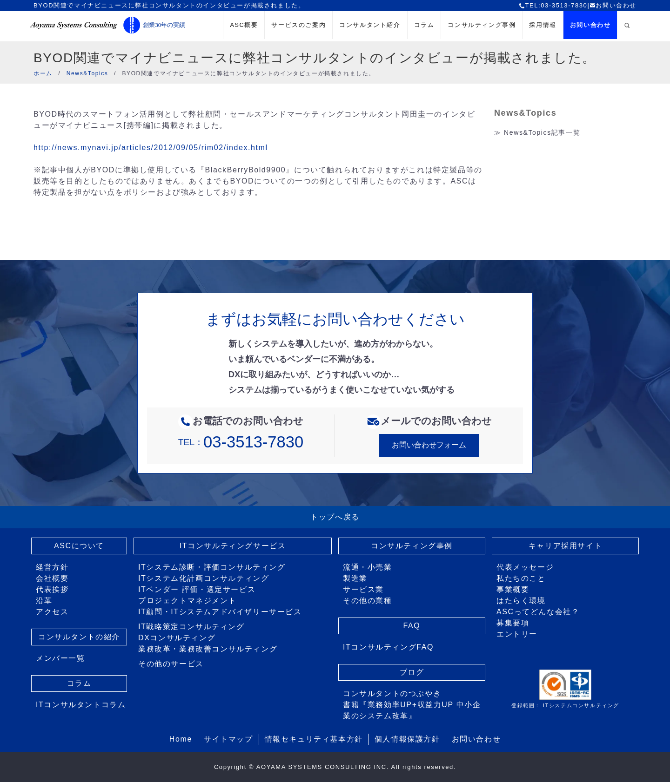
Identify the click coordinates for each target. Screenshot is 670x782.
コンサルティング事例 (482, 25)
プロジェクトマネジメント (187, 601)
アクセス (52, 612)
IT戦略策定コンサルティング (191, 627)
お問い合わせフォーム (429, 445)
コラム (424, 25)
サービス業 (363, 589)
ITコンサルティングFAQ (388, 647)
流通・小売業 (367, 567)
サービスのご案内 (298, 25)
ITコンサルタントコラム (81, 705)
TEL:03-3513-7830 (553, 5)
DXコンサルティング (176, 638)
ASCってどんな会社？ (538, 612)
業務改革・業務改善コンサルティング (207, 649)
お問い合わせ (613, 5)
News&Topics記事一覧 (542, 132)
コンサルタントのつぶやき (392, 693)
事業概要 (512, 589)
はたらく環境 (521, 601)
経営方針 (52, 567)
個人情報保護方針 (407, 739)
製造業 (355, 578)
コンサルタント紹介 (369, 25)
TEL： (240, 442)
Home (180, 739)
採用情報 (542, 25)
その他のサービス (171, 664)
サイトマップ (228, 739)
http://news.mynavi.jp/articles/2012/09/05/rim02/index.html (151, 147)
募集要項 (512, 623)
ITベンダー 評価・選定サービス (196, 589)
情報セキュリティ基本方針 (314, 739)
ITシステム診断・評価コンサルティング (212, 567)
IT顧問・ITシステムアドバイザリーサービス (220, 612)
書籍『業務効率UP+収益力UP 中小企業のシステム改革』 (412, 710)
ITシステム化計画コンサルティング (203, 578)
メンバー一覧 (60, 658)
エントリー (516, 634)
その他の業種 (367, 601)
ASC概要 (244, 25)
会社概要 (52, 578)
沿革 (44, 601)
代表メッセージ (525, 567)
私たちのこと (521, 578)
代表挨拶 (52, 589)
